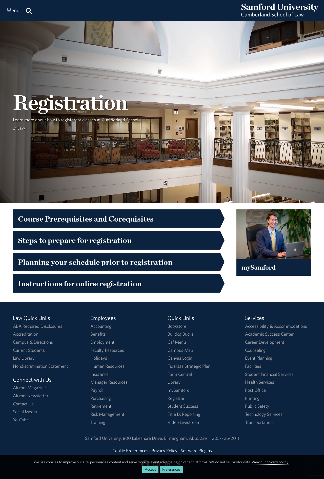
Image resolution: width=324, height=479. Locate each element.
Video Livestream (184, 422)
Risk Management (107, 414)
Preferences (171, 469)
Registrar (176, 398)
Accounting (100, 326)
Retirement (100, 406)
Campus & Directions (33, 342)
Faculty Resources (107, 350)
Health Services (259, 382)
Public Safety (257, 406)
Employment (102, 342)
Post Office (255, 390)
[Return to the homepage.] (280, 15)
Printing (252, 398)
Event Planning (258, 358)
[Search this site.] (28, 10)
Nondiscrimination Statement (40, 366)
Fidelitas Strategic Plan (189, 366)
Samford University (104, 438)
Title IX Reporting (184, 414)
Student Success (183, 406)
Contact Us (23, 404)
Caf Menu (177, 342)
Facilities (253, 366)
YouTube (21, 420)
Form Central (180, 374)
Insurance (99, 374)
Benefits (98, 334)
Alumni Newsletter (30, 396)
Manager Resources (109, 382)
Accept (150, 469)
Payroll (96, 390)
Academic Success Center (269, 334)
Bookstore (177, 326)
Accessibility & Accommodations (276, 326)
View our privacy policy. (270, 462)
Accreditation (25, 334)
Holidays (98, 358)
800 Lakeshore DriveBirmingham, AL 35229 (165, 438)
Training (97, 422)
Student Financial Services (269, 374)
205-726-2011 (225, 438)
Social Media (25, 412)
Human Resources (107, 366)
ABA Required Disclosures (37, 326)
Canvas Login (180, 358)
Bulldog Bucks (180, 334)
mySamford (179, 390)
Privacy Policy (164, 450)
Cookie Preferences (130, 450)
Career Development (264, 342)
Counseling (255, 350)
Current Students (29, 350)
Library (174, 382)
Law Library (24, 358)
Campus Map (180, 350)
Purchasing (100, 398)
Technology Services (263, 414)
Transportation (259, 422)
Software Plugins (196, 450)
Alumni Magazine (29, 387)
